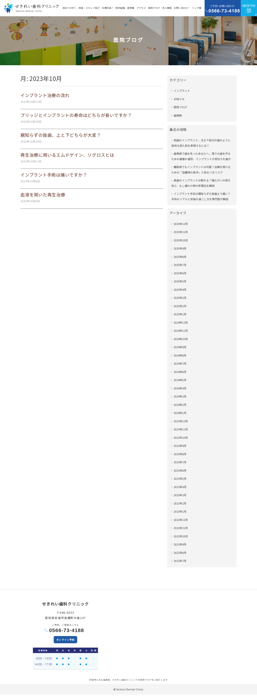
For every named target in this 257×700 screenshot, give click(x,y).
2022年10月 (181, 536)
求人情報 (167, 8)
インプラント (182, 91)
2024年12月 (181, 322)
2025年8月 (180, 257)
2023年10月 (181, 437)
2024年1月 (180, 413)
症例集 (130, 8)
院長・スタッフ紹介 (89, 8)
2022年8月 (180, 553)
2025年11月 (181, 232)
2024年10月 (181, 339)
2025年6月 (180, 273)
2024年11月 (181, 330)
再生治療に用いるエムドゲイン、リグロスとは (67, 155)
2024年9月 (180, 347)
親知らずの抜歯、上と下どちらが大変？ (60, 135)
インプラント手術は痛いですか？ (53, 174)
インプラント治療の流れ (44, 95)
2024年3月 (180, 396)
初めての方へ (69, 8)
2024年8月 (180, 355)
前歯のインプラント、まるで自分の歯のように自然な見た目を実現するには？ (201, 142)
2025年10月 (181, 240)
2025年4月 (180, 289)
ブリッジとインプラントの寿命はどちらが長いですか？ (76, 115)
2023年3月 (180, 495)
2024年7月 (180, 363)
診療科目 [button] (107, 8)
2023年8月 (180, 454)
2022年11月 (181, 528)
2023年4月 (180, 487)
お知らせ (179, 99)
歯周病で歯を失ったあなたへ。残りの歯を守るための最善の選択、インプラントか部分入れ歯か (201, 156)
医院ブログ (154, 8)
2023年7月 (180, 462)
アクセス (141, 8)
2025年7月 (180, 265)
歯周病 (178, 115)
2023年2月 (180, 503)
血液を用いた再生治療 (42, 194)
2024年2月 (180, 405)
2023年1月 (180, 511)
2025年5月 (180, 281)
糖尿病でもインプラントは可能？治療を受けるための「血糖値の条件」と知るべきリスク (201, 169)
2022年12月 (181, 520)
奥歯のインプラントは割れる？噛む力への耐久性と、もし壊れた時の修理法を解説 (201, 183)
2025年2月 (180, 306)
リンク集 (196, 8)
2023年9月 (180, 446)
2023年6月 (180, 470)
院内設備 (120, 8)
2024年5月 (180, 380)
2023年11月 (181, 429)
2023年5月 (180, 478)
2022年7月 (180, 561)
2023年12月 (181, 421)
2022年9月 (180, 544)
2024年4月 (180, 388)
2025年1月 (180, 314)
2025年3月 (180, 298)
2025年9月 (180, 248)
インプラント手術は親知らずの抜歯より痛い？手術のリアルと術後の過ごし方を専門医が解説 (201, 196)
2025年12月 (181, 224)
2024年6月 (180, 372)
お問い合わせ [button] (181, 8)
